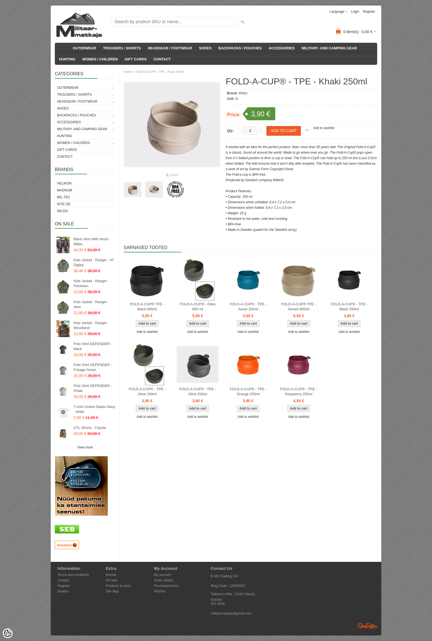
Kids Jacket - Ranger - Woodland (91, 325)
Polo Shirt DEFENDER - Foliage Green (93, 367)
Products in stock (118, 586)
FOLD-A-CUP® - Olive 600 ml (197, 306)
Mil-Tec (63, 197)
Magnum (64, 190)
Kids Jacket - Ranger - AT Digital (94, 262)
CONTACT (162, 59)
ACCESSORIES (282, 48)
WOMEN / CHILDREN (100, 59)
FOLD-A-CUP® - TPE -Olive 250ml (147, 391)
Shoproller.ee (367, 626)
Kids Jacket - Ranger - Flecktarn (91, 283)
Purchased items (166, 586)
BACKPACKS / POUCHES (240, 48)
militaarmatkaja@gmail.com (231, 613)
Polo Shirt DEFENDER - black (93, 346)
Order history (163, 580)
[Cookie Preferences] (8, 633)
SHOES (205, 48)
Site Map (112, 591)
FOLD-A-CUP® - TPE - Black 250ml (349, 306)
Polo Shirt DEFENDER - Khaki (93, 388)
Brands (111, 575)
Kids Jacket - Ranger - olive (91, 304)
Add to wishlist (323, 128)
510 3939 (218, 604)
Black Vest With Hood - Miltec (92, 241)
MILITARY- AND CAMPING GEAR (329, 48)
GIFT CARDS (136, 59)
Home (128, 71)
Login (355, 12)
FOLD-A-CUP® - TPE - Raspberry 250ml (298, 391)
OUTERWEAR (84, 48)
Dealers (63, 591)
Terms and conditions (73, 575)
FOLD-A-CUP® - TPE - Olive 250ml (197, 391)
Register (369, 12)
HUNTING (67, 59)
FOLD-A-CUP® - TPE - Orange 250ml (248, 391)
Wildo (62, 211)
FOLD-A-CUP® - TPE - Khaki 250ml (160, 71)
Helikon (64, 183)
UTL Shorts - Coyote (90, 428)
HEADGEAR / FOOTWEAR (170, 48)
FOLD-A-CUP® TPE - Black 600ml (147, 306)
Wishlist (159, 591)
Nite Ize (64, 204)
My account (162, 575)
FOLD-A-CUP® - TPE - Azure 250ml (248, 306)
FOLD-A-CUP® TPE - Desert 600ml (298, 306)
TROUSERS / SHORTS (122, 48)
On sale (111, 580)
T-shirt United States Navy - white (94, 409)
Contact (63, 580)
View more (85, 447)
